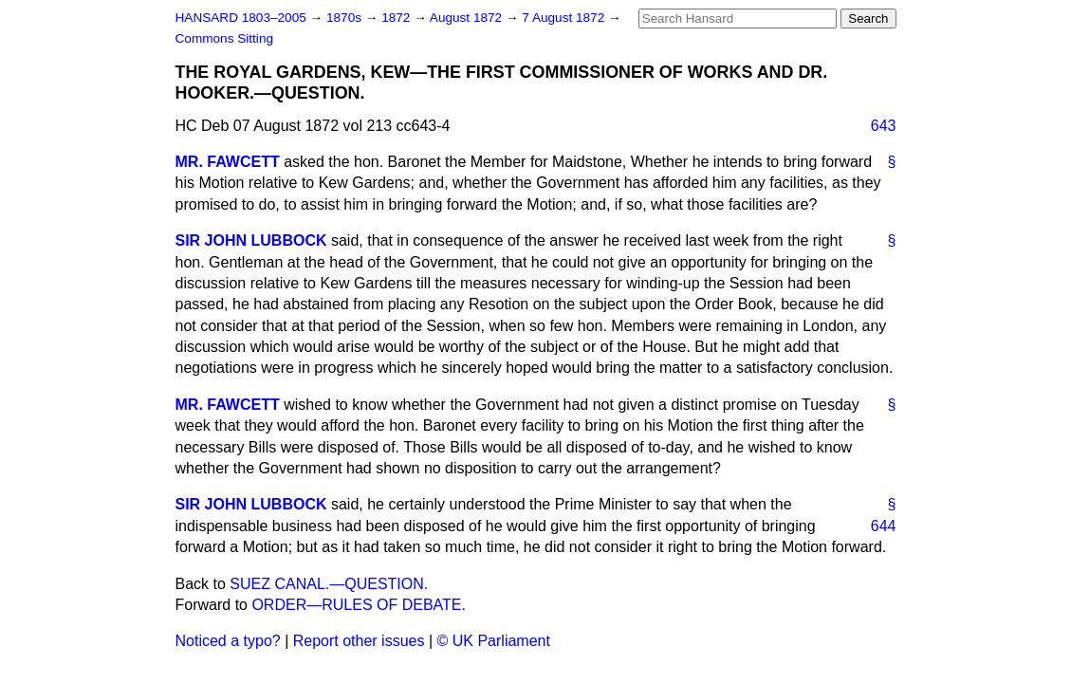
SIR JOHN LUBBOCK (251, 240)
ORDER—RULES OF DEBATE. (358, 605)
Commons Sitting (224, 38)
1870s (345, 17)
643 (883, 126)
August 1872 (468, 17)
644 (883, 526)
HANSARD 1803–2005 (240, 17)
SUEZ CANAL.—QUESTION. (329, 584)
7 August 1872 (565, 17)
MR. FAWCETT (227, 162)
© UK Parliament (493, 641)
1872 (397, 17)
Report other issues (359, 641)
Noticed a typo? (228, 641)
